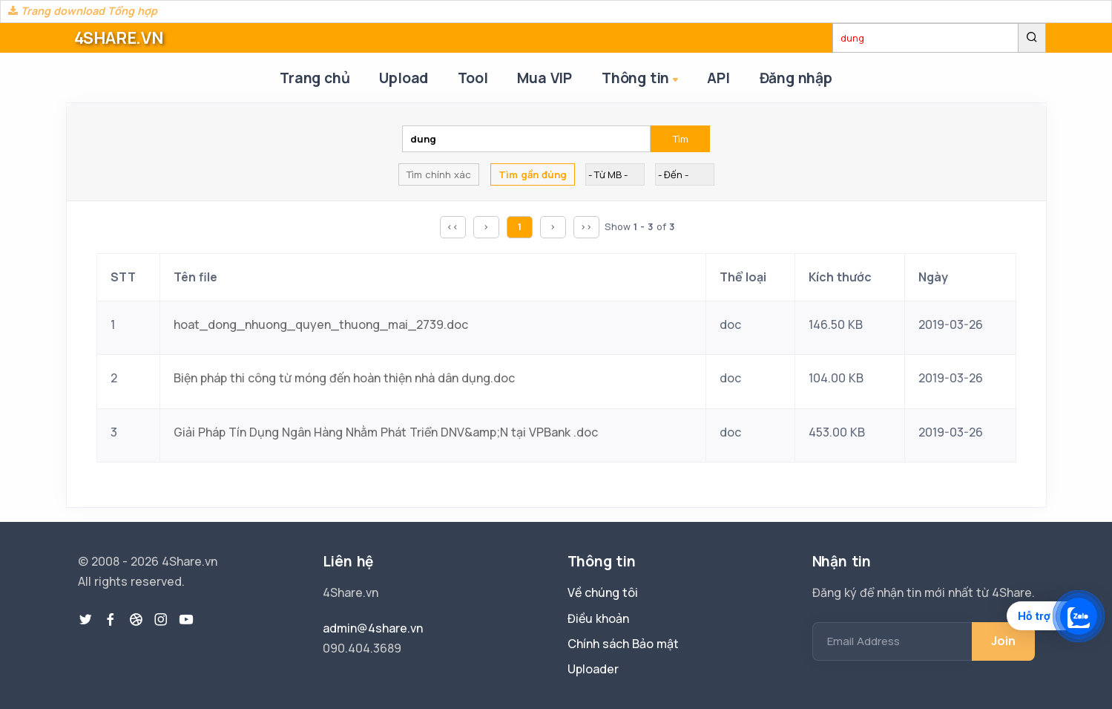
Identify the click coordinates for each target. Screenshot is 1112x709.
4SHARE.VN (118, 38)
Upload (403, 78)
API (718, 78)
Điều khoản (598, 618)
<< (452, 226)
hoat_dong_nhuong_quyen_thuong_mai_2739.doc (321, 324)
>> (586, 226)
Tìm (680, 139)
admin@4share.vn (373, 628)
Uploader (593, 669)
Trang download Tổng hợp (82, 11)
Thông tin (641, 79)
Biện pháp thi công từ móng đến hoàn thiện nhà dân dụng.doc (344, 378)
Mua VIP (544, 78)
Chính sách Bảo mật (623, 644)
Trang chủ (314, 78)
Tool (472, 78)
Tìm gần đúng (533, 174)
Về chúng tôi (602, 592)
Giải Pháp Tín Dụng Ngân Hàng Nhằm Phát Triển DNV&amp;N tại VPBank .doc (386, 432)
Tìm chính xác (439, 174)
